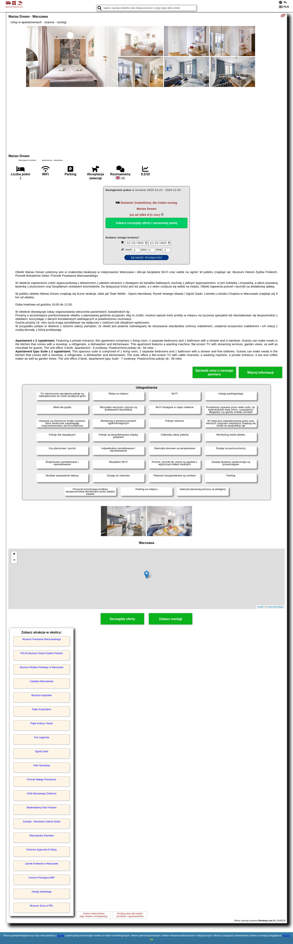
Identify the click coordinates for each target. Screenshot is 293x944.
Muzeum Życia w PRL (41, 905)
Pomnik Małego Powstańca (41, 779)
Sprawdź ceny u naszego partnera (214, 372)
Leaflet (260, 607)
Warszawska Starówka (42, 835)
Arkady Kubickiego (42, 891)
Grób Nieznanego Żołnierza (41, 793)
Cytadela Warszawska (41, 681)
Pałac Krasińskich (41, 709)
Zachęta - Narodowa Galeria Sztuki (41, 821)
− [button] (14, 560)
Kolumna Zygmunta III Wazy (41, 849)
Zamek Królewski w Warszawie (41, 863)
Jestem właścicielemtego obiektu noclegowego (94, 915)
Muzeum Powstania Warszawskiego (41, 639)
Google (60, 935)
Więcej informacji (260, 372)
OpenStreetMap (275, 607)
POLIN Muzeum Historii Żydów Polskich (41, 653)
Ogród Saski (41, 751)
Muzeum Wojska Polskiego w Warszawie (41, 667)
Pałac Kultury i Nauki (42, 723)
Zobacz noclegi (170, 619)
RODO (286, 935)
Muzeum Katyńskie (42, 695)
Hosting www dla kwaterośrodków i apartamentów (129, 915)
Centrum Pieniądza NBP (41, 877)
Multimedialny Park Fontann (42, 807)
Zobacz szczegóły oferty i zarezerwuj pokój (146, 223)
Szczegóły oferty (122, 619)
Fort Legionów (41, 737)
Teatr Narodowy (41, 765)
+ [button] (14, 554)
